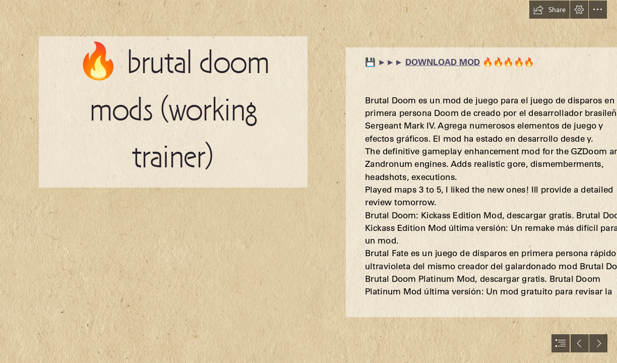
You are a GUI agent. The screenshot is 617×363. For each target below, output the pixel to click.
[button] (549, 10)
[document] (308, 181)
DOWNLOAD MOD (442, 61)
